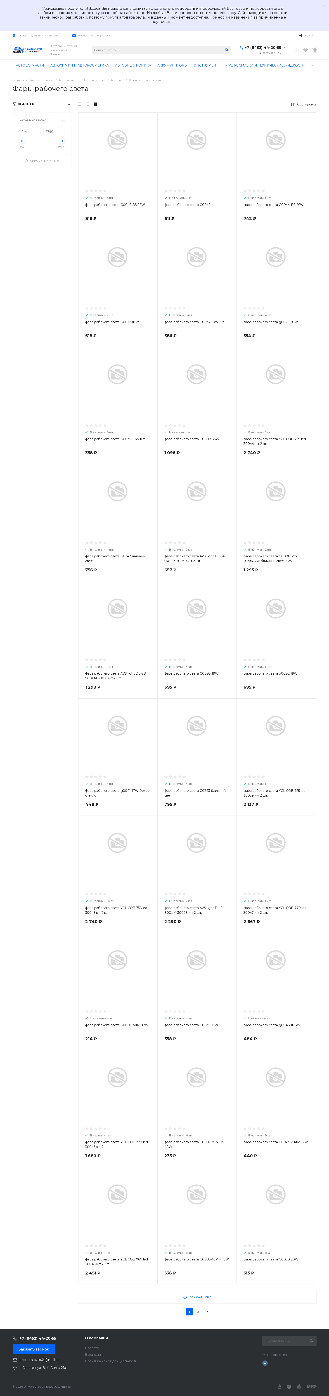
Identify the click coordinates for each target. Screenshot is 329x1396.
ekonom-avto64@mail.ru (95, 35)
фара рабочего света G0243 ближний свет (195, 793)
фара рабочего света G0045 (187, 205)
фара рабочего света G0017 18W (112, 322)
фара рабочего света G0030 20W (271, 1259)
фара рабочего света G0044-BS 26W (274, 205)
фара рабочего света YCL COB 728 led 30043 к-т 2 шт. (116, 1144)
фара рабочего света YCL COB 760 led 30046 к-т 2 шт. (116, 1261)
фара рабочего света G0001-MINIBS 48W (194, 1144)
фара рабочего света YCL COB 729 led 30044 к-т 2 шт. (275, 441)
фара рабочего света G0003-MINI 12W (117, 1025)
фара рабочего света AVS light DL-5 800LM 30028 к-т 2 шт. (193, 910)
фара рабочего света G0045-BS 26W (115, 205)
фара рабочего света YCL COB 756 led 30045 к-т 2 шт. (116, 910)
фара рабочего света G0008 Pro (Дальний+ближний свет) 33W (270, 558)
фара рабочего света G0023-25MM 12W (276, 1142)
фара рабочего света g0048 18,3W (272, 1025)
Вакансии (93, 1355)
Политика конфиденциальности (111, 1361)
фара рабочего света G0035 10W (191, 1025)
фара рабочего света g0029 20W (271, 322)
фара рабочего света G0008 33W (191, 439)
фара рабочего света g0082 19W (271, 673)
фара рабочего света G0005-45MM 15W (196, 1259)
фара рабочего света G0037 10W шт (194, 322)
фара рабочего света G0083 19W (191, 673)
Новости (92, 1348)
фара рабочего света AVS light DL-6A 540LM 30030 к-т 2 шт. (194, 558)
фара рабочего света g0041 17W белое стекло (117, 793)
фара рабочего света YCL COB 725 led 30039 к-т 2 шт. (274, 793)
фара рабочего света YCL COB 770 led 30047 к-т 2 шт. (275, 910)
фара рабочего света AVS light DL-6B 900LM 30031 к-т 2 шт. (115, 675)
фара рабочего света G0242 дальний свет (115, 558)
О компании (96, 1338)
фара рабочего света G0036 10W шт (115, 439)
